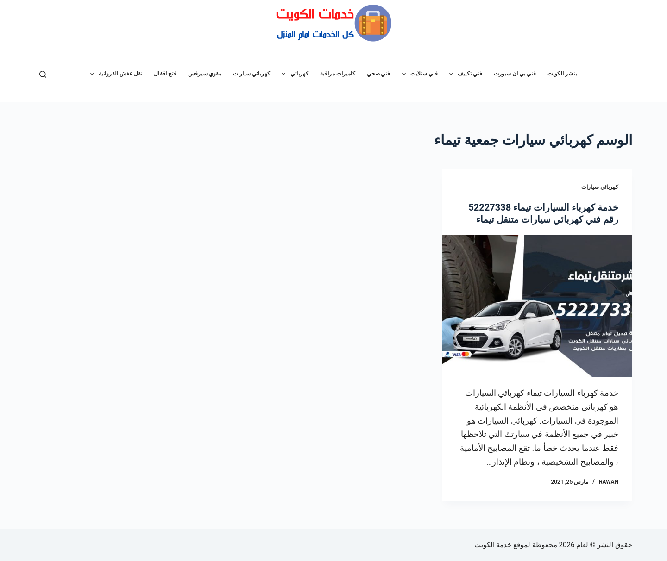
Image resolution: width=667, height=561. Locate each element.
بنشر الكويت (562, 73)
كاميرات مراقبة (337, 73)
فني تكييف (464, 74)
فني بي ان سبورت (515, 73)
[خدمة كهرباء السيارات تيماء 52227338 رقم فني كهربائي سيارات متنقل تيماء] (537, 306)
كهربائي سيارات (251, 73)
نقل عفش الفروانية (114, 74)
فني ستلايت (418, 74)
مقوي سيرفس (204, 73)
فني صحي (378, 73)
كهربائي (293, 74)
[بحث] (42, 74)
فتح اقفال (165, 73)
